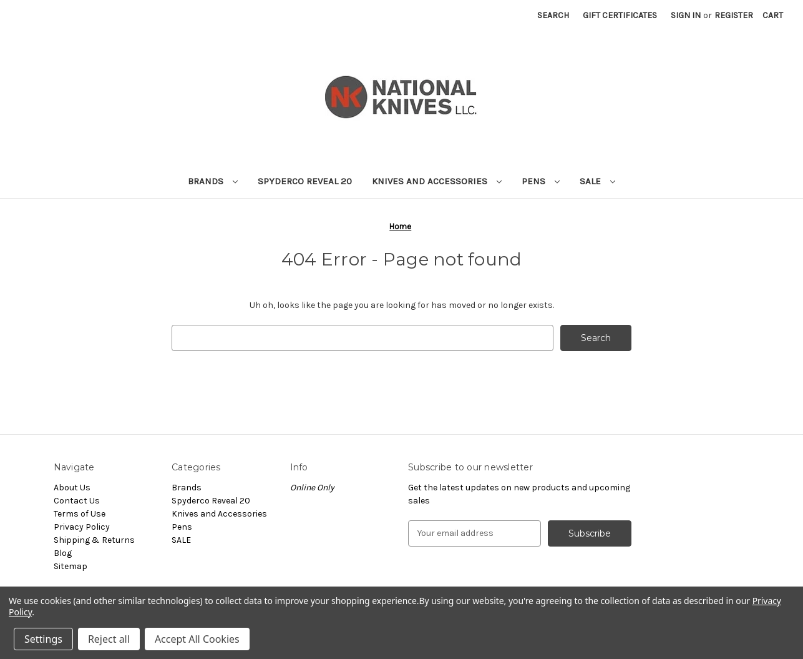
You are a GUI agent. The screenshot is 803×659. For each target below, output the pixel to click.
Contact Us (77, 500)
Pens (541, 181)
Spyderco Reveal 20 (305, 181)
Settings (43, 639)
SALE (597, 181)
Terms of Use (79, 513)
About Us (72, 487)
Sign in (686, 15)
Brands (213, 181)
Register (733, 15)
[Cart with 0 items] (773, 15)
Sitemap (70, 566)
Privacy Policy (82, 527)
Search (553, 15)
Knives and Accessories (437, 181)
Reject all (109, 639)
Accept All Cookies (197, 639)
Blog (63, 553)
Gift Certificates (620, 15)
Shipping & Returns (94, 540)
